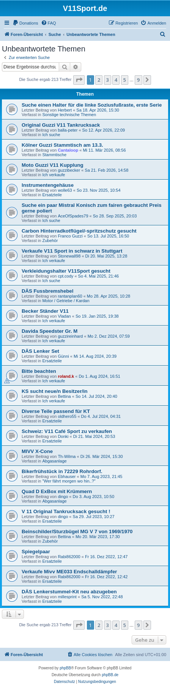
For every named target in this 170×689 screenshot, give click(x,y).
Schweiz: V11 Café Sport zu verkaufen (67, 431)
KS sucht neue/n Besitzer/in (55, 391)
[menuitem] (25, 23)
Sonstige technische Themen (69, 114)
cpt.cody (65, 276)
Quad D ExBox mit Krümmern (57, 491)
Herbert (65, 110)
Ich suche (51, 134)
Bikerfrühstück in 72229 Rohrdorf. (62, 471)
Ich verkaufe (53, 174)
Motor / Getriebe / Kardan (65, 300)
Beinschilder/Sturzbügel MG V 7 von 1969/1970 (77, 531)
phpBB (65, 668)
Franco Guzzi (70, 236)
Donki (63, 436)
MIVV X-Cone (37, 451)
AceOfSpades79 (73, 216)
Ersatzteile (51, 194)
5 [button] (124, 79)
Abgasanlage (54, 461)
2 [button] (99, 79)
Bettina (64, 396)
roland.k (66, 376)
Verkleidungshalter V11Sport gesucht (66, 271)
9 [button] (138, 79)
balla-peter (67, 130)
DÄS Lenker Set (40, 351)
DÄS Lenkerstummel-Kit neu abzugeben (69, 591)
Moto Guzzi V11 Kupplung (52, 165)
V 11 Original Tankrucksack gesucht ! (66, 511)
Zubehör (50, 240)
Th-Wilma (67, 456)
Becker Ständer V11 (45, 311)
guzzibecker (69, 170)
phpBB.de (110, 675)
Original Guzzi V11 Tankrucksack (61, 125)
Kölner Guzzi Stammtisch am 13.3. (62, 145)
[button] (79, 79)
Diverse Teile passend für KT (56, 411)
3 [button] (107, 79)
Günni (63, 356)
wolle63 (65, 190)
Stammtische (54, 154)
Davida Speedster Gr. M (49, 331)
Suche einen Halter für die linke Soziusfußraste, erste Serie (92, 105)
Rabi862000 (69, 556)
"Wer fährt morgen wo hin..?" (68, 481)
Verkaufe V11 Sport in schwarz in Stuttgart (72, 251)
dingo (63, 496)
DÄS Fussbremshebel (47, 291)
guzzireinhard (70, 336)
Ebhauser (67, 476)
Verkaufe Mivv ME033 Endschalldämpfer (69, 571)
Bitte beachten (39, 371)
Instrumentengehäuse (48, 185)
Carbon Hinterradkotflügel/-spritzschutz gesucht (79, 231)
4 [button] (116, 79)
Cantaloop (68, 150)
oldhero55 (67, 416)
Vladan (64, 316)
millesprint (67, 596)
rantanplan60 (70, 296)
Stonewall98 (69, 256)
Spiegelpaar (36, 551)
